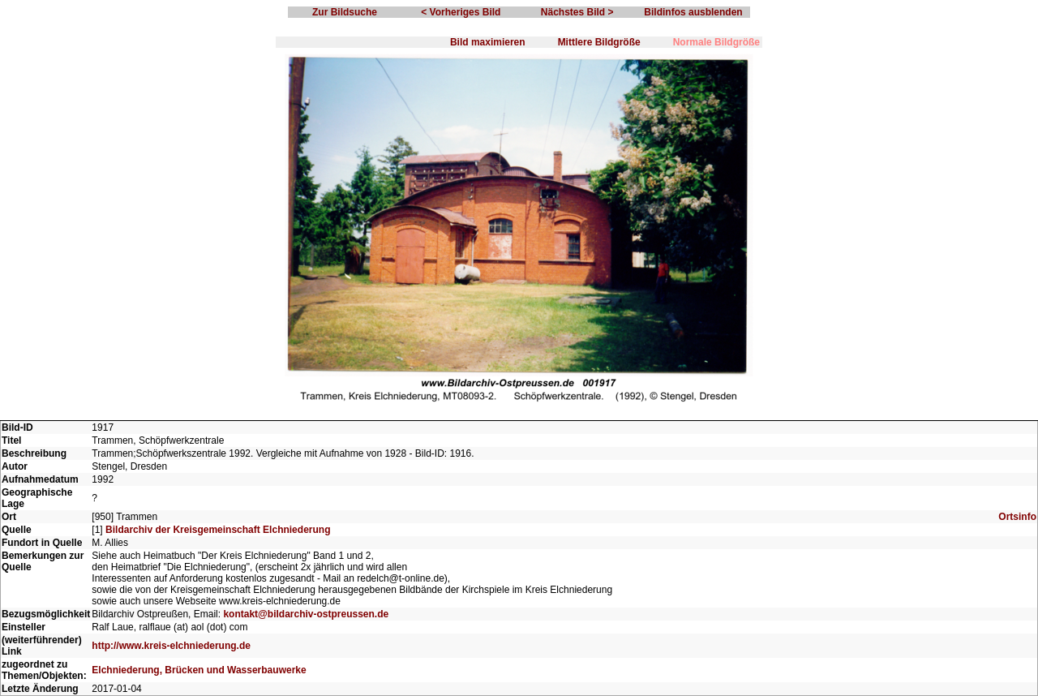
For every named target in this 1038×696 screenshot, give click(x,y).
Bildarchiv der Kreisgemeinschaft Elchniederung (217, 529)
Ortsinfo (1017, 516)
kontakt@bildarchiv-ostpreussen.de (305, 614)
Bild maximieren (487, 42)
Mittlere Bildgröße (599, 42)
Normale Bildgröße (716, 42)
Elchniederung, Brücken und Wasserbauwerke (199, 670)
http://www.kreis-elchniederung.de (171, 645)
